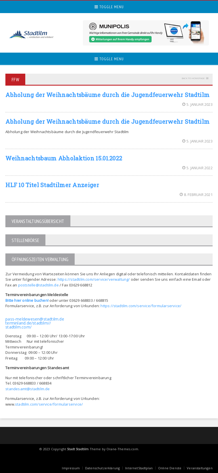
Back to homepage (193, 78)
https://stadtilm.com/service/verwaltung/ (94, 279)
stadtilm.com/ (18, 327)
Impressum (71, 468)
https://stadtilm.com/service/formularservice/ (140, 305)
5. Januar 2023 (197, 104)
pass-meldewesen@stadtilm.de (34, 319)
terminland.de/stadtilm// (28, 323)
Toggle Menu (109, 6)
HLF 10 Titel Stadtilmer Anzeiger (52, 185)
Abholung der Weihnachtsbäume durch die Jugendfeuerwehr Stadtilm (107, 94)
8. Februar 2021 (196, 194)
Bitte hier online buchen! (27, 300)
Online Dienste (169, 468)
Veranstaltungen (199, 468)
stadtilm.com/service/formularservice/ (49, 404)
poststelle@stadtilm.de (38, 285)
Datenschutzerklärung (102, 468)
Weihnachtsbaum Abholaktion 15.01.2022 (63, 158)
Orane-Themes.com (122, 449)
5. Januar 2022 (197, 167)
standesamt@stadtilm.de (27, 388)
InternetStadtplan (139, 468)
